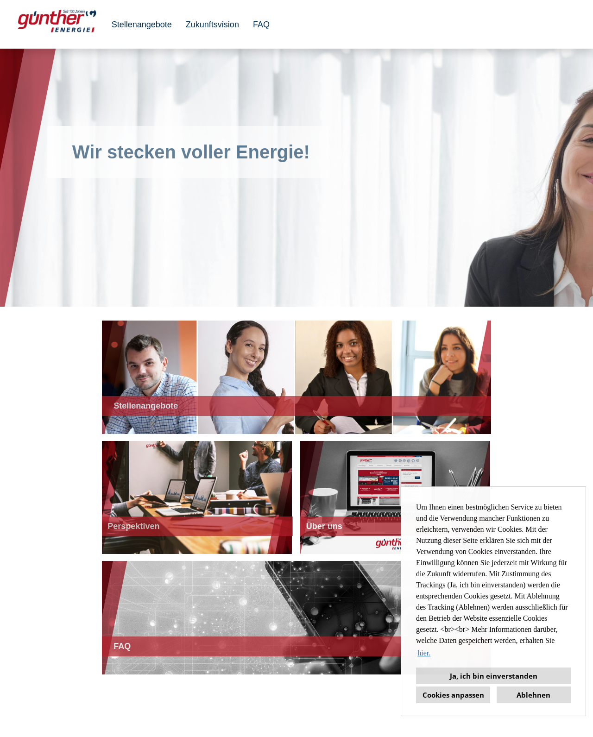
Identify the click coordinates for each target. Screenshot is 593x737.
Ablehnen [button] (533, 694)
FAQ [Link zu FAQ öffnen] (261, 24)
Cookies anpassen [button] (453, 694)
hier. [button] (423, 653)
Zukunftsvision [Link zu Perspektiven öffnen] (212, 24)
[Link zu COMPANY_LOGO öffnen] (57, 24)
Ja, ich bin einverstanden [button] (493, 675)
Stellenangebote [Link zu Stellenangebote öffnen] (142, 24)
